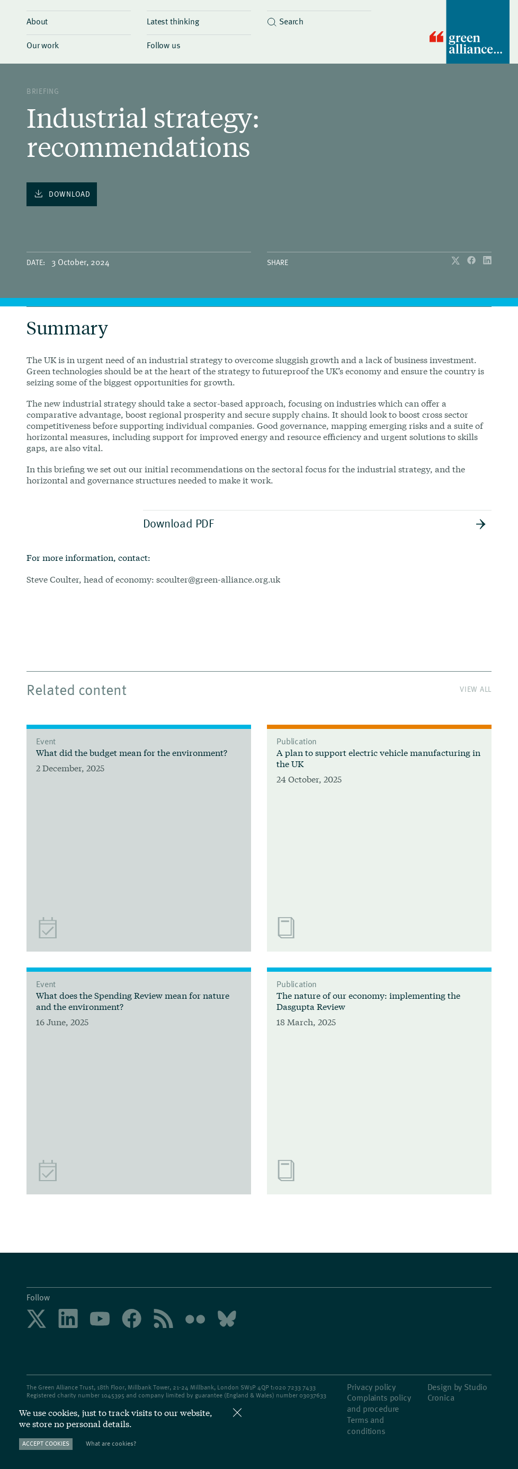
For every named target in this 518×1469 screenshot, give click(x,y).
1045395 (112, 1394)
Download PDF (315, 523)
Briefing (42, 91)
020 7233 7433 (295, 1387)
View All (476, 689)
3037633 (314, 1394)
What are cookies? (111, 1443)
